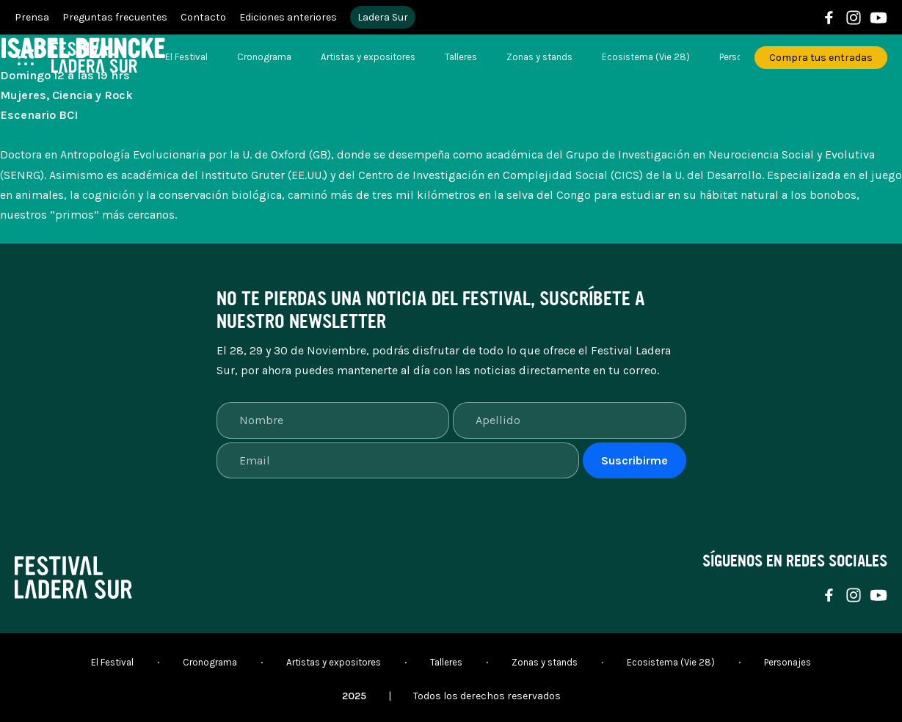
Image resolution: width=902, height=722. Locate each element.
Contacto (203, 17)
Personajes (787, 662)
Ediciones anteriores (288, 17)
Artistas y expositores (368, 56)
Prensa (32, 17)
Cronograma (264, 56)
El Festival (186, 56)
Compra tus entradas (821, 57)
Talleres (461, 56)
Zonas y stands (539, 56)
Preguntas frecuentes (114, 17)
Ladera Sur (382, 17)
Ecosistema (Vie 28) (646, 56)
